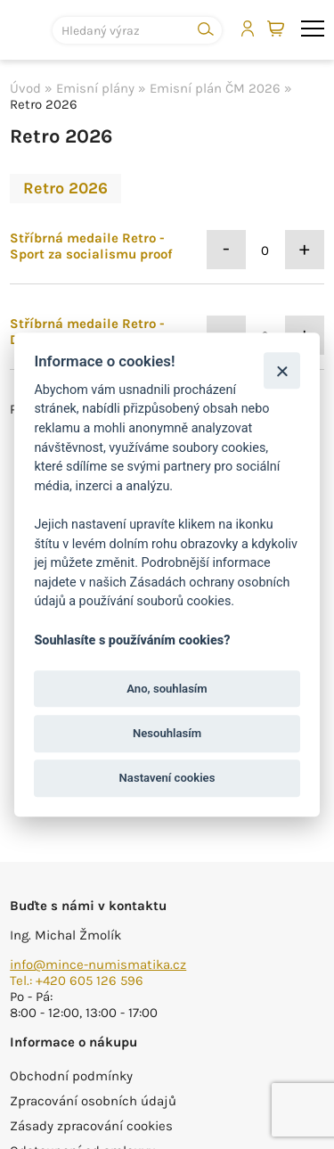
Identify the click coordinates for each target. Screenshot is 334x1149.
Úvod (25, 88)
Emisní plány (95, 88)
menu (312, 29)
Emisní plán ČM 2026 (215, 88)
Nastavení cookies (167, 777)
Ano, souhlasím (167, 688)
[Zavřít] (282, 370)
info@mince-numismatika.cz (98, 964)
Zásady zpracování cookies (91, 1126)
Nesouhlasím (167, 733)
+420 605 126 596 (89, 981)
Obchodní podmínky (71, 1076)
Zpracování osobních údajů (93, 1101)
